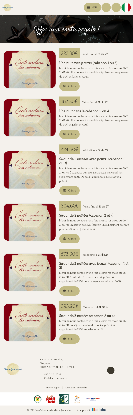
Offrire (69, 86)
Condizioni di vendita (76, 387)
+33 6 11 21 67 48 (50, 374)
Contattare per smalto (53, 378)
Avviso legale (52, 387)
